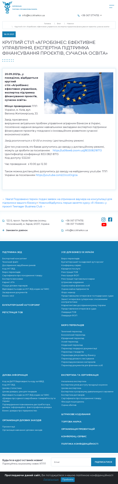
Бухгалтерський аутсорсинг (21, 305)
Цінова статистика (12, 388)
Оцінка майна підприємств (75, 289)
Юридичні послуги (70, 268)
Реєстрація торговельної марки (78, 279)
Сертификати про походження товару (22, 275)
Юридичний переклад (72, 338)
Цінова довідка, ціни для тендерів (19, 391)
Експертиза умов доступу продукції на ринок (84, 384)
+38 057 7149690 (74, 224)
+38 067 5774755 (74, 220)
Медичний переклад (72, 345)
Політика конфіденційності (79, 443)
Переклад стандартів (72, 352)
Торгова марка (71, 421)
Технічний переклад (71, 331)
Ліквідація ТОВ (68, 312)
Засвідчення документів (14, 292)
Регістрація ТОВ (12, 312)
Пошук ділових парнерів (15, 285)
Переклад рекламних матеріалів (78, 362)
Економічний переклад (73, 335)
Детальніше (51, 480)
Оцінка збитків (68, 405)
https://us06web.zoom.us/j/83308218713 (77, 150)
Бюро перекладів (11, 272)
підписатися (103, 462)
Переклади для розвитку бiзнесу (78, 355)
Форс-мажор (68, 292)
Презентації (8, 426)
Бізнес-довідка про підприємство (19, 410)
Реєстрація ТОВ (69, 272)
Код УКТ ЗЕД (8, 268)
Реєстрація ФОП (70, 275)
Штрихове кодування (72, 282)
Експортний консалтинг (14, 258)
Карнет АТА (8, 282)
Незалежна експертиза (73, 381)
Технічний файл (10, 262)
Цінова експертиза (71, 388)
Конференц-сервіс (71, 265)
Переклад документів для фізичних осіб (82, 365)
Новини (44, 202)
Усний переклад (69, 341)
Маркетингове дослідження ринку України (83, 305)
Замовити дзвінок (17, 230)
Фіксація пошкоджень (72, 401)
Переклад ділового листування (77, 358)
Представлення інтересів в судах (78, 308)
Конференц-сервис (74, 436)
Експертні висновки (12, 279)
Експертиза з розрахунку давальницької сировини (87, 391)
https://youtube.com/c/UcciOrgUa (56, 175)
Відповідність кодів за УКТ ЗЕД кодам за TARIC (25, 289)
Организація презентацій (78, 429)
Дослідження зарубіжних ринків (18, 265)
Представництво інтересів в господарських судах (87, 295)
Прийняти (67, 481)
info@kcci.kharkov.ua (33, 15)
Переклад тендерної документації (79, 348)
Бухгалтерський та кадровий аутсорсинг (82, 262)
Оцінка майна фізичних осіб (75, 285)
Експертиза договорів (73, 395)
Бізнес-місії (8, 295)
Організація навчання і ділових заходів (22, 430)
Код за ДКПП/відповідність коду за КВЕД (23, 381)
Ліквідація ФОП (69, 315)
